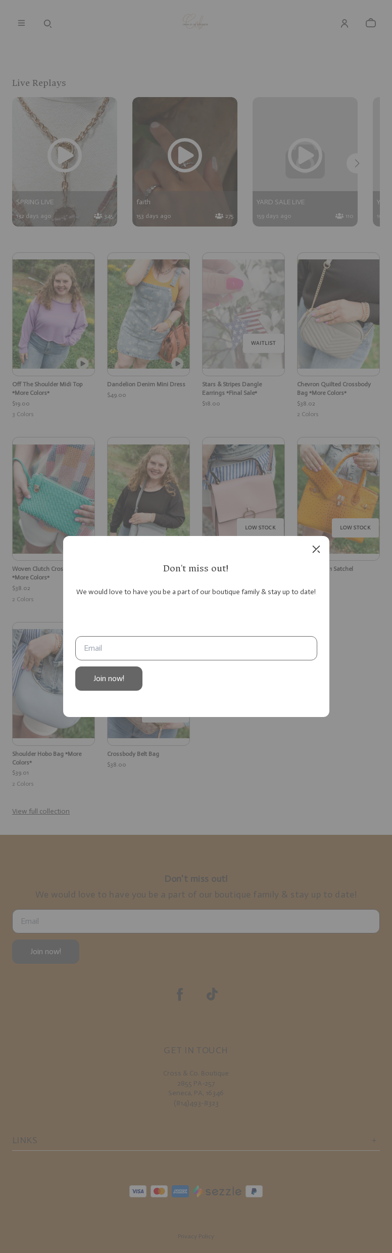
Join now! (108, 678)
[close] (316, 549)
